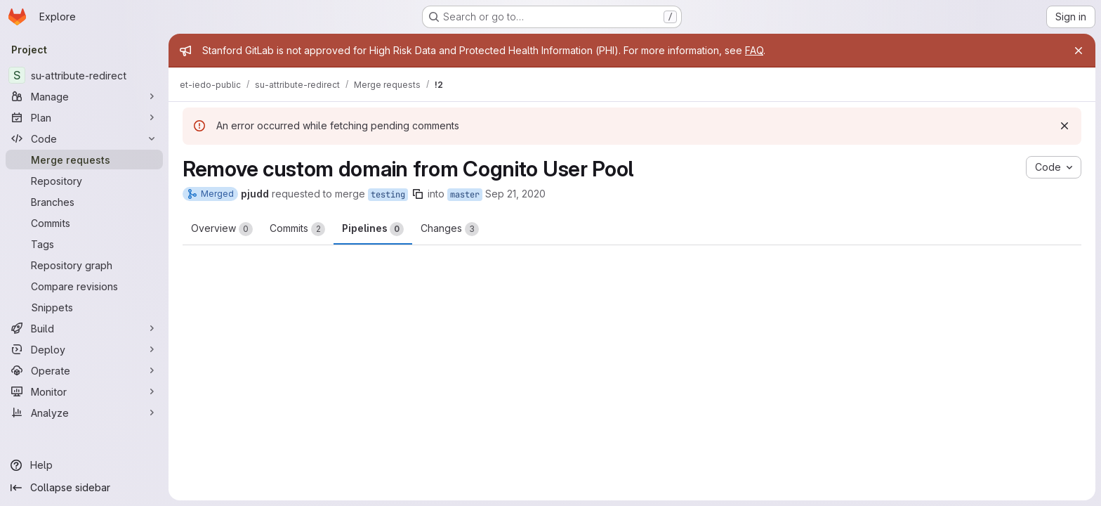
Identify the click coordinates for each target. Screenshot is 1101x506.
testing (388, 194)
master (465, 194)
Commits (297, 229)
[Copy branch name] (417, 194)
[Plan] (84, 117)
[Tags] (84, 244)
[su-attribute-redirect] (84, 75)
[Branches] (84, 202)
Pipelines (373, 229)
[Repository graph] (84, 265)
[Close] (1078, 50)
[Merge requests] (84, 159)
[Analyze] (84, 412)
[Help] (84, 465)
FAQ (754, 50)
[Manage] (84, 96)
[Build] (84, 328)
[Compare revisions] (84, 286)
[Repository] (84, 180)
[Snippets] (84, 307)
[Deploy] (84, 349)
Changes (450, 229)
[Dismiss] (1064, 125)
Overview (222, 229)
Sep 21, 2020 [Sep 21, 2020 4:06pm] (515, 194)
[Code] (84, 138)
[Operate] (84, 370)
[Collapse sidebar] (84, 488)
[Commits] (84, 223)
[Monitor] (84, 391)
